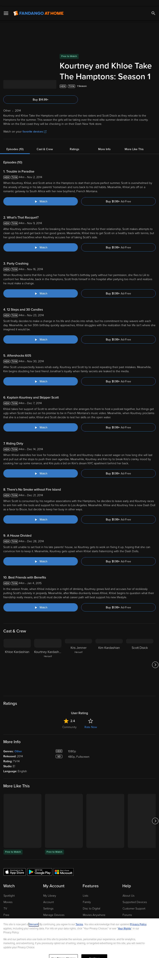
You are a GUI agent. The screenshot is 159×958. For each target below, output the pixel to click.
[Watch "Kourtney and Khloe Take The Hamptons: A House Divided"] (40, 554)
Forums (127, 908)
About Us (128, 888)
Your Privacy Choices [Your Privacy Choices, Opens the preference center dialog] (63, 951)
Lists (85, 888)
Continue (94, 951)
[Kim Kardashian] (109, 658)
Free (6, 908)
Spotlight (9, 888)
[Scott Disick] (140, 658)
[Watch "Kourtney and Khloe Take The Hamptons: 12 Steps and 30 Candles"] (40, 332)
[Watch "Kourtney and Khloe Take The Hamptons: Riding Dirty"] (40, 466)
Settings (48, 901)
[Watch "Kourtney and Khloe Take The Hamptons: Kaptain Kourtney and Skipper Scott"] (40, 420)
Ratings (74, 142)
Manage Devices (53, 908)
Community (69, 720)
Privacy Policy (138, 917)
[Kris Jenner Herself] (78, 658)
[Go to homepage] (38, 6)
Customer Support (134, 901)
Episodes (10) (15, 142)
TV (5, 901)
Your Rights (124, 921)
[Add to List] (154, 79)
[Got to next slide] (155, 658)
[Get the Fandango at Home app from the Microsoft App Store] (63, 864)
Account (48, 895)
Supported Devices (135, 895)
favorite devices (34, 124)
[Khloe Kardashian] (17, 658)
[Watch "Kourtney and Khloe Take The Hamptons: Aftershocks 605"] (40, 374)
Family (87, 895)
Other (18, 744)
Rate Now (90, 720)
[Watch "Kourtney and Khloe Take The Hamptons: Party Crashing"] (40, 286)
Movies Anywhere (94, 908)
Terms (79, 917)
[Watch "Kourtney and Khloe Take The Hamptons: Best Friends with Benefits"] (40, 600)
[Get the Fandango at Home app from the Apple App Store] (14, 864)
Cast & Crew (45, 142)
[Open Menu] (6, 6)
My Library (49, 888)
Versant (33, 917)
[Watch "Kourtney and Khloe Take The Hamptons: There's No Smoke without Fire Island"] (40, 512)
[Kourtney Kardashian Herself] (48, 658)
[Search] (153, 6)
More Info (104, 142)
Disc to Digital (91, 901)
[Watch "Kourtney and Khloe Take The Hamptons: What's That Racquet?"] (40, 240)
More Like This (134, 142)
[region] (79, 934)
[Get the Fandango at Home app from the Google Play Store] (39, 864)
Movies (8, 895)
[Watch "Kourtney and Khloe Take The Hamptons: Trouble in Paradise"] (40, 194)
